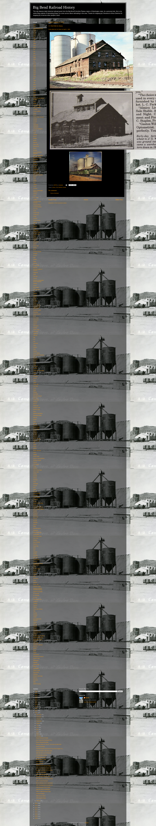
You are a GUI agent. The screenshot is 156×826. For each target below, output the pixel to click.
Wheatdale (36, 660)
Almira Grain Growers (38, 117)
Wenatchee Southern (38, 656)
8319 (34, 86)
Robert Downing (37, 532)
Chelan (35, 193)
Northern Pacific (62, 187)
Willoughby (36, 668)
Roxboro (35, 544)
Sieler (34, 576)
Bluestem (35, 159)
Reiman (35, 518)
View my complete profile (90, 702)
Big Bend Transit (37, 157)
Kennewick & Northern (38, 355)
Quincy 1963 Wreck (38, 507)
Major (34, 390)
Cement (35, 188)
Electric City (36, 265)
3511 (34, 55)
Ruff (34, 550)
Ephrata (35, 267)
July (37, 725)
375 (34, 61)
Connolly (35, 208)
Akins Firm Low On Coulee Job (43, 768)
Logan (34, 382)
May (37, 729)
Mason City (36, 399)
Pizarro (35, 491)
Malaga (35, 392)
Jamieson (35, 343)
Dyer (34, 257)
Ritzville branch (37, 528)
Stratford (35, 601)
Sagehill (35, 552)
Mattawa (35, 401)
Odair (34, 466)
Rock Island (36, 534)
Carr (34, 182)
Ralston (35, 511)
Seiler (34, 566)
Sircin (34, 580)
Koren (34, 360)
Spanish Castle (37, 586)
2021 (36, 702)
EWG (34, 274)
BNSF (34, 161)
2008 (36, 818)
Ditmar (35, 243)
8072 (34, 84)
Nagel (34, 444)
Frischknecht (36, 289)
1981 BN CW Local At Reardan (43, 753)
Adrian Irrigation (37, 107)
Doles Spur (36, 245)
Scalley (35, 553)
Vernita (35, 624)
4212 (34, 72)
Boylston (35, 165)
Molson (35, 423)
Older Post (119, 199)
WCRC (35, 648)
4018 (34, 67)
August (38, 723)
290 (34, 41)
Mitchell (35, 417)
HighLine (35, 333)
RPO (34, 548)
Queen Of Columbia (38, 503)
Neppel (35, 454)
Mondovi (35, 425)
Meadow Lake (36, 407)
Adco (34, 101)
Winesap (35, 674)
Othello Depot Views (41, 757)
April (37, 731)
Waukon (35, 646)
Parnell (35, 485)
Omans (35, 474)
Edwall (35, 259)
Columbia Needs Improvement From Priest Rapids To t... (50, 748)
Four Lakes (36, 287)
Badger (35, 138)
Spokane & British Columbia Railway (37, 589)
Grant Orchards (37, 310)
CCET (34, 186)
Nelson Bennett (37, 450)
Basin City (35, 144)
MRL (34, 442)
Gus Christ (36, 318)
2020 (36, 704)
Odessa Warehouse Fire (42, 774)
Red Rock (35, 516)
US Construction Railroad (37, 619)
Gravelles (35, 312)
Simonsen (35, 578)
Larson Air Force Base (38, 370)
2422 (34, 35)
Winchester (36, 672)
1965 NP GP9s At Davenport (43, 789)
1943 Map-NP (39, 761)
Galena (35, 293)
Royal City (35, 546)
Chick (34, 195)
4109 (34, 69)
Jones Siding (36, 353)
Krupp (34, 362)
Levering (35, 376)
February (38, 736)
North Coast (36, 456)
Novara (35, 462)
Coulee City (36, 212)
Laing (34, 364)
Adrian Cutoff (36, 105)
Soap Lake (36, 584)
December (39, 714)
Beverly (35, 150)
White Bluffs (36, 664)
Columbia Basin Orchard (37, 202)
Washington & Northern (39, 635)
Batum (34, 148)
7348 (34, 80)
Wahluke (35, 630)
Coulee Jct (36, 214)
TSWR (35, 617)
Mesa (34, 411)
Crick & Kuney (36, 220)
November (39, 716)
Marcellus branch (37, 396)
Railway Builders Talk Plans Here (44, 750)
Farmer (35, 278)
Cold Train (35, 197)
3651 (34, 59)
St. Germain (36, 595)
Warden (35, 633)
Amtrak (35, 121)
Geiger (35, 295)
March (38, 734)
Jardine (35, 347)
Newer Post (52, 199)
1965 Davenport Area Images (43, 787)
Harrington (35, 325)
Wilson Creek (36, 670)
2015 (36, 803)
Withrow (35, 678)
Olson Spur (36, 472)
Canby (34, 180)
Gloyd (34, 299)
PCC (34, 487)
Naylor (34, 446)
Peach (34, 489)
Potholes (35, 495)
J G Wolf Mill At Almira (41, 755)
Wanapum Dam (37, 632)
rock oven (35, 538)
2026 (36, 691)
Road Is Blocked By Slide (42, 742)
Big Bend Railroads (38, 155)
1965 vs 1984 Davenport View (43, 791)
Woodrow (35, 680)
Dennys (35, 238)
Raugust (35, 513)
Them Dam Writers (38, 609)
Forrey (34, 285)
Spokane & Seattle (37, 591)
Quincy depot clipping (38, 509)
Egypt (34, 261)
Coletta (35, 199)
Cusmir (35, 222)
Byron (34, 176)
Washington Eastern (38, 637)
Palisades (35, 483)
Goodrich (35, 301)
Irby (34, 341)
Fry (34, 291)
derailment (35, 242)
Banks (34, 140)
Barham (35, 142)
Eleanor (35, 263)
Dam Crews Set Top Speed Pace (44, 740)
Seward (35, 572)
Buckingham (36, 173)
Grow (34, 316)
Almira (53, 187)
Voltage (35, 626)
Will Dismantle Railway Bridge (43, 765)
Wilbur (34, 666)
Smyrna (35, 582)
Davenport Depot (40, 793)
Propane (35, 499)
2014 (36, 805)
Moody (35, 431)
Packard (35, 479)
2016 (36, 712)
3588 (34, 57)
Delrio (34, 236)
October (38, 719)
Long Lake (35, 384)
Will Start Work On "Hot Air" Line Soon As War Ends (48, 744)
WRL (34, 682)
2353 (34, 34)
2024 (36, 695)
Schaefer (35, 555)
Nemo (34, 452)
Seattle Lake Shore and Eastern (38, 564)
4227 (34, 74)
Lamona (35, 368)
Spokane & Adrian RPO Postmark (44, 770)
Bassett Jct (36, 146)
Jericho (35, 351)
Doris (34, 249)
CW (57, 187)
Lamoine (35, 366)
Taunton (35, 605)
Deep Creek (36, 234)
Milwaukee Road (37, 415)
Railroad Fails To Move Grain (43, 776)
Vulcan (35, 628)
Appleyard (35, 126)
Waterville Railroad (38, 644)
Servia (34, 570)
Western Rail (36, 658)
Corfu (34, 210)
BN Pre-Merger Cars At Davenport (44, 783)
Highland (35, 331)
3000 (34, 43)
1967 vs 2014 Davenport (42, 780)
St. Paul (35, 597)
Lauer (34, 372)
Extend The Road (40, 746)
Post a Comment (54, 193)
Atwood (35, 134)
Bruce (34, 171)
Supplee (35, 603)
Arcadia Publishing (37, 128)
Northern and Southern (38, 458)
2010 (36, 814)
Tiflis (34, 611)
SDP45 (87, 697)
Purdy (34, 501)
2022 (36, 700)
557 (34, 78)
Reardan (35, 514)
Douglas (35, 253)
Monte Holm (36, 429)
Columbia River (37, 204)
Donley (35, 247)
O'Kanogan (36, 464)
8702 (34, 88)
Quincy (35, 505)
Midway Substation (38, 413)
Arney (34, 130)
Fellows (35, 283)
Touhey (35, 613)
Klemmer (35, 359)
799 (34, 82)
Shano (34, 574)
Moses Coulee (36, 438)
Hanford (35, 321)
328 (34, 51)
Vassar (35, 622)
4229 (34, 76)
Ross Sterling (36, 542)
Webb (34, 650)
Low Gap (35, 386)
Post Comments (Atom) (61, 203)
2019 (36, 706)
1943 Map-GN (39, 763)
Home (86, 199)
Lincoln (35, 378)
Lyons (34, 388)
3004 (34, 45)
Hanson (35, 323)
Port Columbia (36, 493)
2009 (36, 816)
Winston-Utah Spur (38, 676)
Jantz (34, 345)
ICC (34, 339)
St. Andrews (36, 593)
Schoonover (36, 559)
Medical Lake (36, 409)
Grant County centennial (36, 307)
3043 (34, 47)
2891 (34, 39)
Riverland (35, 530)
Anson (34, 123)
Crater (34, 216)
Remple (35, 520)
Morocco (35, 435)
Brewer (35, 167)
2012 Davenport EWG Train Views (44, 778)
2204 (34, 32)
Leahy (34, 374)
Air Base (35, 109)
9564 (34, 96)
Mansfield (35, 394)
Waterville (35, 643)
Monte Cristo (36, 427)
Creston (35, 218)
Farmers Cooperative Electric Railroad (38, 281)
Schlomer (35, 557)
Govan (35, 303)
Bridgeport (35, 169)
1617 (34, 24)
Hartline (35, 327)
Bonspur (35, 163)
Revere (35, 524)
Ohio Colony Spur (37, 470)
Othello (35, 477)
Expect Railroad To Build (42, 738)
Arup (34, 132)
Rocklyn (35, 540)
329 (34, 53)
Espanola (35, 272)
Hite (34, 337)
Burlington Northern (38, 174)
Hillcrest (35, 335)
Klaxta (34, 357)
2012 (36, 809)
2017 (36, 710)
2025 (36, 693)
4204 (34, 71)
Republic (35, 522)
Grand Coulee (36, 305)
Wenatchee (36, 654)
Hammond (35, 320)
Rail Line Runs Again (41, 772)
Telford (35, 607)
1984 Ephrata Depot (41, 798)
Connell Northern (37, 206)
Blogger (87, 822)
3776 (34, 63)
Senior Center (36, 568)
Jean (34, 349)
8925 (34, 92)
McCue (35, 403)
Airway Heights (37, 111)
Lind (34, 380)
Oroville (35, 475)
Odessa (35, 468)
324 (34, 49)
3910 (34, 65)
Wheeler (35, 662)
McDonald (35, 405)
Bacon (34, 136)
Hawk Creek (36, 329)
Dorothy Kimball (37, 251)
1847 (34, 26)
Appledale (35, 124)
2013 (36, 807)
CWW (34, 228)
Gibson (35, 297)
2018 (36, 708)
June (37, 727)
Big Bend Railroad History (54, 7)
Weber (35, 652)
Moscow (35, 436)
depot (34, 240)
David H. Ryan (36, 232)
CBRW (35, 184)
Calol (34, 178)
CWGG (35, 226)
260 (34, 37)
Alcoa (34, 113)
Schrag (35, 561)
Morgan (35, 433)
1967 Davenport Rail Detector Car (44, 785)
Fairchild (35, 276)
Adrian (34, 103)
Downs (35, 255)
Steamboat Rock (37, 599)
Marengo (35, 397)
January (38, 800)
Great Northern (37, 314)
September (39, 721)
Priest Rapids (36, 497)
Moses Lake (36, 440)
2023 (36, 697)
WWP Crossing (37, 683)
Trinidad (35, 615)
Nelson (35, 448)
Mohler (35, 419)
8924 (34, 90)
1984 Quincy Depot (41, 795)
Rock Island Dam (37, 536)
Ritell (34, 526)
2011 (36, 811)
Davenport (35, 230)
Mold (34, 421)
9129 (34, 94)
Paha (34, 481)
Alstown (35, 119)
